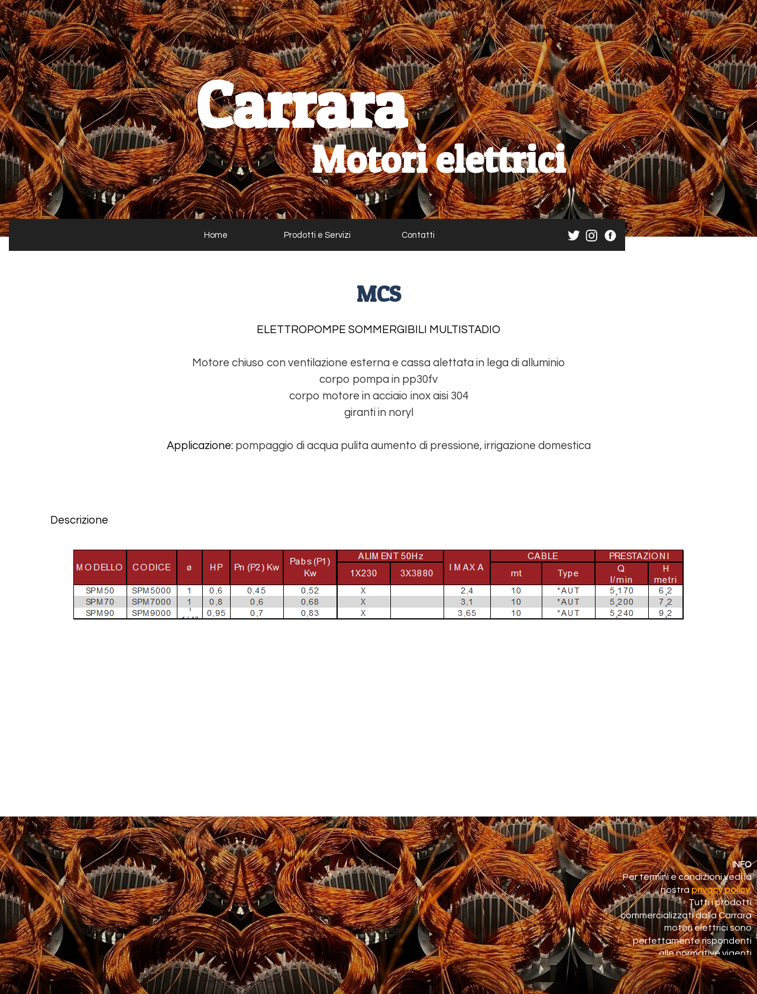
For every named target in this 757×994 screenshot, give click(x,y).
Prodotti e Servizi (317, 235)
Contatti (418, 235)
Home (216, 235)
